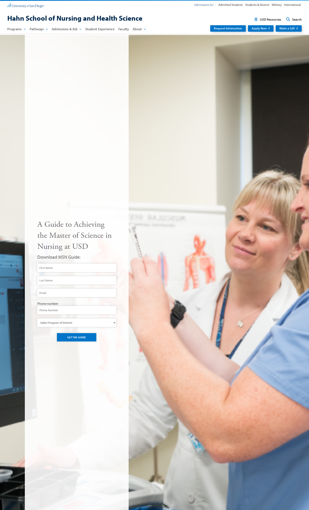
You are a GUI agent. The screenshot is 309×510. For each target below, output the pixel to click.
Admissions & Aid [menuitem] (64, 29)
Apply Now (259, 28)
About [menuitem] (137, 29)
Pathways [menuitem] (37, 29)
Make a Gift (287, 28)
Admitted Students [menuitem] (230, 5)
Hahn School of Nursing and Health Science (74, 18)
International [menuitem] (292, 5)
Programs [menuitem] (14, 29)
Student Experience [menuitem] (100, 29)
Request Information (228, 28)
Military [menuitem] (277, 5)
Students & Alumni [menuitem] (257, 5)
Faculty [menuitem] (123, 29)
